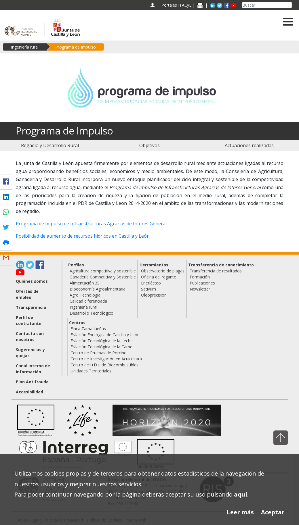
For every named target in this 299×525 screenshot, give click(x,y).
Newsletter (200, 289)
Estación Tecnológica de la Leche (102, 340)
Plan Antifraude (32, 381)
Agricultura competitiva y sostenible (103, 271)
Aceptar (273, 512)
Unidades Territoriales (91, 371)
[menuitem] (50, 145)
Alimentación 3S (85, 283)
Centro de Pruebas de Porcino (99, 352)
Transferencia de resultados (216, 271)
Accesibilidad (29, 392)
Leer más (240, 512)
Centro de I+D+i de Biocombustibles (104, 365)
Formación (200, 277)
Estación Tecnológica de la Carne (101, 346)
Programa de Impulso (75, 47)
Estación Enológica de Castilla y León (105, 334)
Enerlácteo (151, 283)
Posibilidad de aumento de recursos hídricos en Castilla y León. (83, 236)
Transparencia (31, 307)
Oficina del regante (158, 277)
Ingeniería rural (25, 47)
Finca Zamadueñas (88, 328)
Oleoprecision (154, 295)
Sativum (148, 289)
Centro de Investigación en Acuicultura (106, 358)
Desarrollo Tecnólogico (91, 313)
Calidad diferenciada (88, 301)
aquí (240, 494)
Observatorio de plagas (162, 271)
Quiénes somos (32, 281)
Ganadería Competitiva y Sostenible (103, 277)
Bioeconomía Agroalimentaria (97, 289)
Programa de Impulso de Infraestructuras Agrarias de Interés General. (91, 223)
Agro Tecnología (85, 295)
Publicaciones (202, 283)
